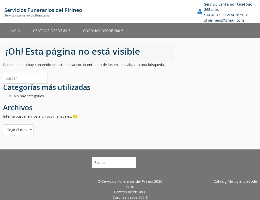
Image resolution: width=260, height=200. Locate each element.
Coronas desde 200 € (103, 30)
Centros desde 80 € (51, 30)
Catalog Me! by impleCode (235, 181)
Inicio (14, 30)
